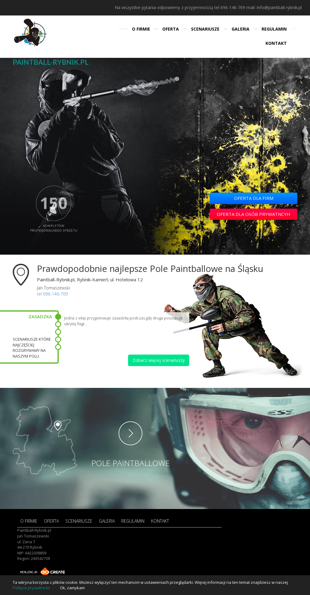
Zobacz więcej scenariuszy (159, 360)
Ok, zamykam (72, 587)
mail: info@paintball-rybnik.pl (274, 7)
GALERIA (240, 29)
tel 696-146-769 (229, 7)
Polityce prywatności (31, 587)
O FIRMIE (141, 29)
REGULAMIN (274, 29)
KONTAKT (276, 43)
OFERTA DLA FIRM (253, 198)
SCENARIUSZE (205, 29)
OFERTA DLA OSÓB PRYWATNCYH (253, 214)
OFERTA (170, 29)
